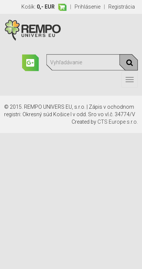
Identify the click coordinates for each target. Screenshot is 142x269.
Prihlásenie (87, 7)
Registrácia (121, 7)
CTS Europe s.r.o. (117, 122)
